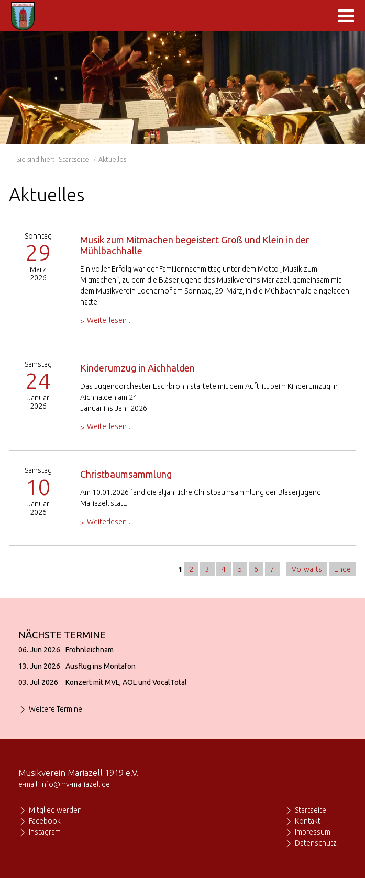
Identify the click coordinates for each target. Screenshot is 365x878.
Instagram (45, 832)
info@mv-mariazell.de (75, 784)
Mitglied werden (55, 810)
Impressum (312, 832)
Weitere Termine (55, 709)
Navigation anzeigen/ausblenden (346, 16)
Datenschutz (316, 843)
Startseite (74, 159)
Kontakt (307, 821)
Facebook (45, 821)
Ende (342, 569)
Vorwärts (307, 569)
